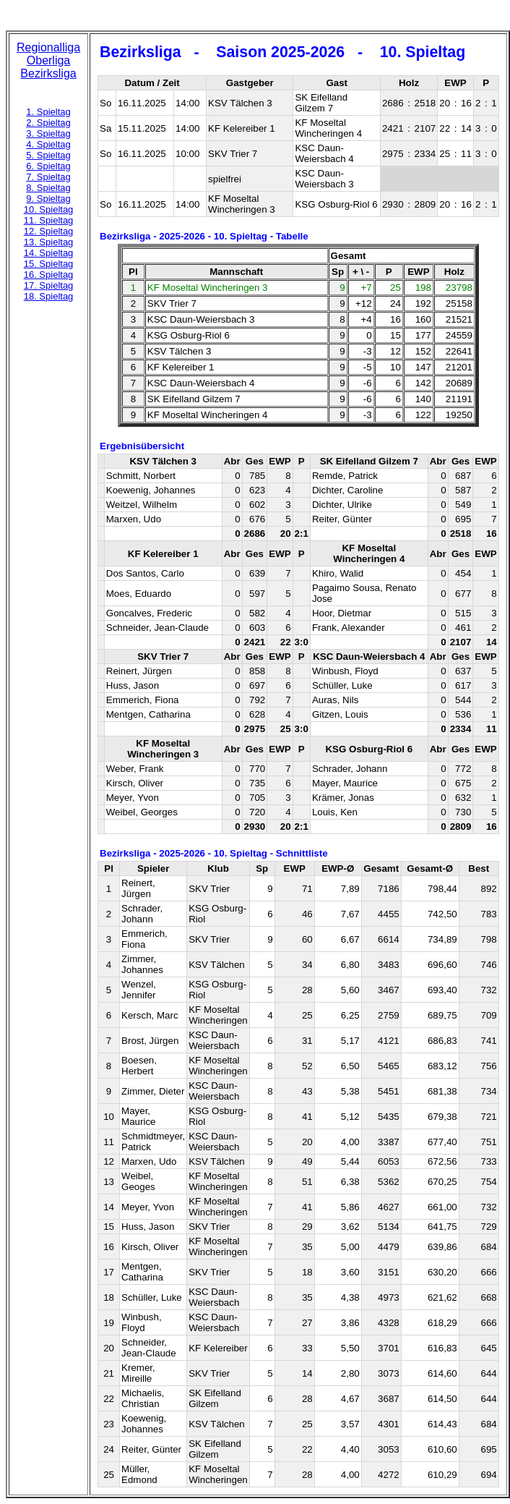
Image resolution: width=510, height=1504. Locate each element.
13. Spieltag (49, 242)
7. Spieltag (48, 176)
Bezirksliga (48, 73)
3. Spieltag (48, 133)
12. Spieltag (49, 231)
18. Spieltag (49, 296)
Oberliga (48, 60)
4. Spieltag (48, 144)
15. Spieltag (49, 263)
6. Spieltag (48, 166)
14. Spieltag (49, 252)
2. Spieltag (48, 122)
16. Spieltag (49, 274)
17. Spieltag (49, 285)
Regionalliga (48, 47)
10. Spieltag (49, 209)
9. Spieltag (48, 198)
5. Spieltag (48, 155)
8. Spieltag (48, 187)
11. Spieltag (49, 220)
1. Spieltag (48, 111)
